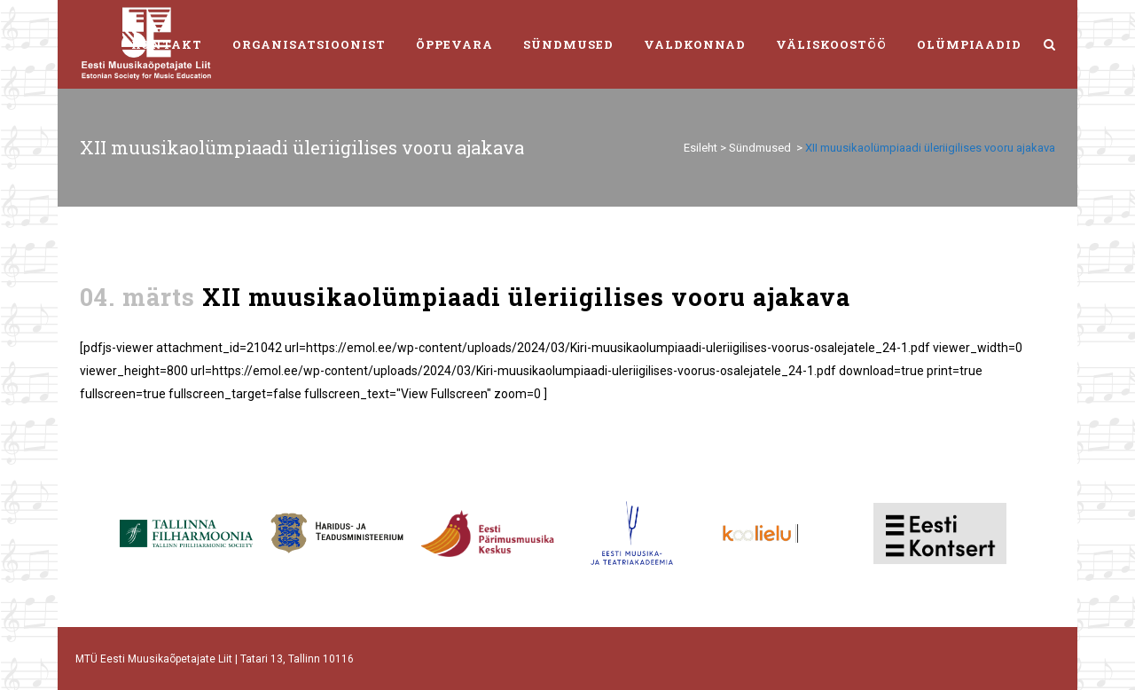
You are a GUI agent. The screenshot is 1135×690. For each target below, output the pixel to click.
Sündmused (760, 147)
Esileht (700, 147)
